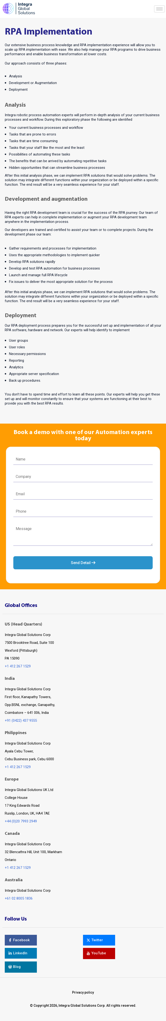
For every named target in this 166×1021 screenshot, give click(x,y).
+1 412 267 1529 (18, 666)
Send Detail (83, 563)
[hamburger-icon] (159, 8)
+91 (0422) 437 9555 (21, 720)
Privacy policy (83, 992)
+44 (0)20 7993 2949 (21, 821)
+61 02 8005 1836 (19, 898)
